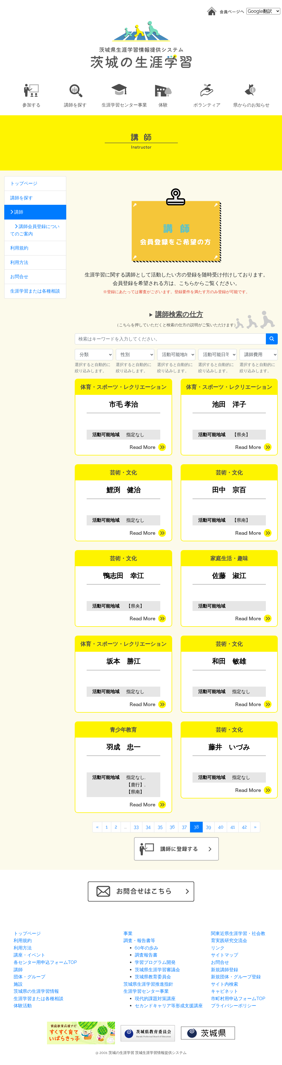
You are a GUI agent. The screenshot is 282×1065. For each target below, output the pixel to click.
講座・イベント (29, 955)
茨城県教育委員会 (153, 976)
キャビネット (224, 991)
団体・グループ (29, 976)
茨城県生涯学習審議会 (157, 969)
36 (172, 827)
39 (208, 827)
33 (136, 827)
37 (184, 827)
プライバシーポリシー (233, 1005)
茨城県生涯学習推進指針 (148, 984)
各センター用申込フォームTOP (45, 962)
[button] (31, 94)
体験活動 (23, 1005)
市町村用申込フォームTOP (238, 998)
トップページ (23, 183)
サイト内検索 (224, 984)
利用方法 (19, 262)
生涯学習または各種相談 (35, 291)
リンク (218, 948)
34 (148, 827)
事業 (128, 933)
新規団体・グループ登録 (236, 976)
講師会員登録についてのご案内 (34, 230)
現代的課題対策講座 (155, 998)
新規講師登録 (224, 969)
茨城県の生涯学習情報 (36, 991)
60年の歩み (146, 948)
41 (232, 827)
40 (220, 827)
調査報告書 (146, 955)
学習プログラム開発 (155, 962)
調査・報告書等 (139, 940)
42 (244, 827)
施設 (18, 984)
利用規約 (19, 248)
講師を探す (21, 198)
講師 (16, 212)
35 (160, 827)
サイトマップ (224, 955)
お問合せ (19, 276)
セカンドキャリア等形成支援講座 (169, 1005)
